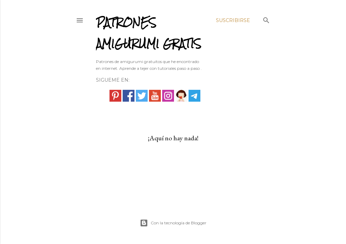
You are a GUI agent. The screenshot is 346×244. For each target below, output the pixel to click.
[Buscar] (266, 18)
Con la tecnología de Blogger (173, 223)
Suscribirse (233, 20)
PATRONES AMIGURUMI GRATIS (148, 33)
